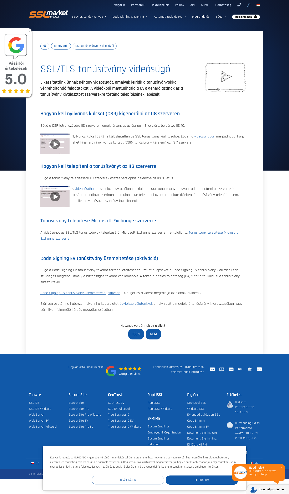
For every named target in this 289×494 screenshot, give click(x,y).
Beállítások (161, 480)
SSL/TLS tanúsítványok (88, 17)
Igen (136, 334)
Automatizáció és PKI (168, 17)
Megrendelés (200, 17)
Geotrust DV (116, 403)
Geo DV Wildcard (119, 409)
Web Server (37, 415)
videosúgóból (85, 189)
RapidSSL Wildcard (160, 409)
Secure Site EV (78, 421)
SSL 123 (34, 403)
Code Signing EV (198, 427)
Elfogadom (213, 480)
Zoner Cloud (36, 474)
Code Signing (196, 421)
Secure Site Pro (79, 409)
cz (35, 464)
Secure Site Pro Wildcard (85, 415)
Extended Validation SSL (203, 415)
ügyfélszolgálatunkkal (136, 304)
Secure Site (76, 403)
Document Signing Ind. (202, 439)
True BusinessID (118, 415)
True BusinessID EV (120, 421)
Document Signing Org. (202, 433)
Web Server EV (39, 421)
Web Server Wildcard (43, 427)
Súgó (219, 17)
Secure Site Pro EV (81, 427)
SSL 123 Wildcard (40, 409)
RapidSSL (154, 403)
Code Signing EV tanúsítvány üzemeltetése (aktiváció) (81, 293)
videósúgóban (204, 136)
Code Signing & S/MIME (128, 17)
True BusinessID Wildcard (124, 427)
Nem (153, 334)
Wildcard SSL (195, 409)
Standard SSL (196, 403)
